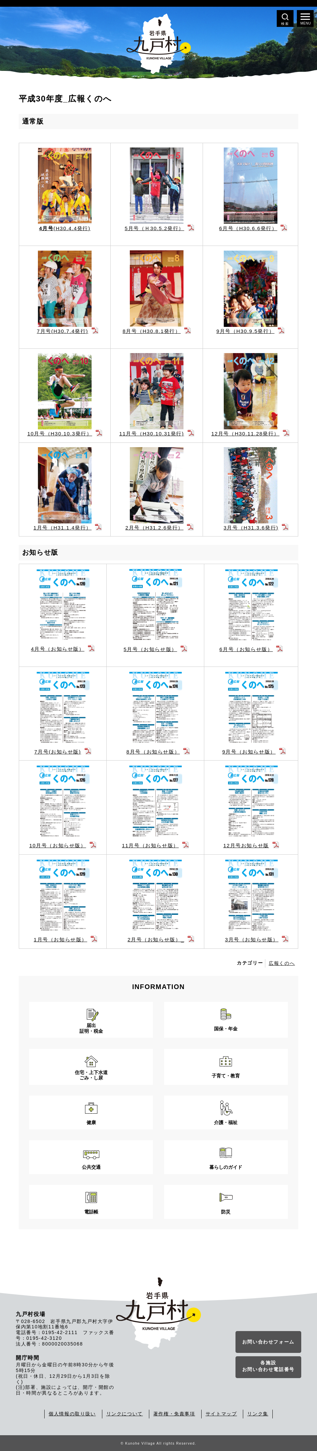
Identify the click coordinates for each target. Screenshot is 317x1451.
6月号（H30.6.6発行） (248, 228)
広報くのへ (282, 963)
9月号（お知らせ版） (248, 752)
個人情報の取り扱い (72, 1413)
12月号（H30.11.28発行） (245, 433)
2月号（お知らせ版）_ (155, 939)
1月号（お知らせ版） (60, 939)
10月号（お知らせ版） (57, 845)
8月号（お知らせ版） (153, 752)
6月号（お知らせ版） (246, 649)
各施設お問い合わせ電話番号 (268, 1366)
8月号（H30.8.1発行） (151, 331)
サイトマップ (221, 1413)
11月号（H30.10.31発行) (151, 433)
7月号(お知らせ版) (57, 752)
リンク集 (257, 1413)
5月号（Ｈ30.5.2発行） (154, 228)
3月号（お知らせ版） (251, 939)
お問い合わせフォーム (268, 1342)
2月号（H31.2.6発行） (154, 527)
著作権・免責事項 (174, 1413)
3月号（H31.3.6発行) (250, 527)
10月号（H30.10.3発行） (59, 433)
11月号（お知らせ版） (150, 845)
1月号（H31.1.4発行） (63, 527)
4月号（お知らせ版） (57, 649)
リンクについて (124, 1413)
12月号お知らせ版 (246, 845)
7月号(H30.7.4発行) (62, 331)
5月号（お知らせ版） (150, 649)
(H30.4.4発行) (64, 228)
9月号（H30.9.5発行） (245, 331)
